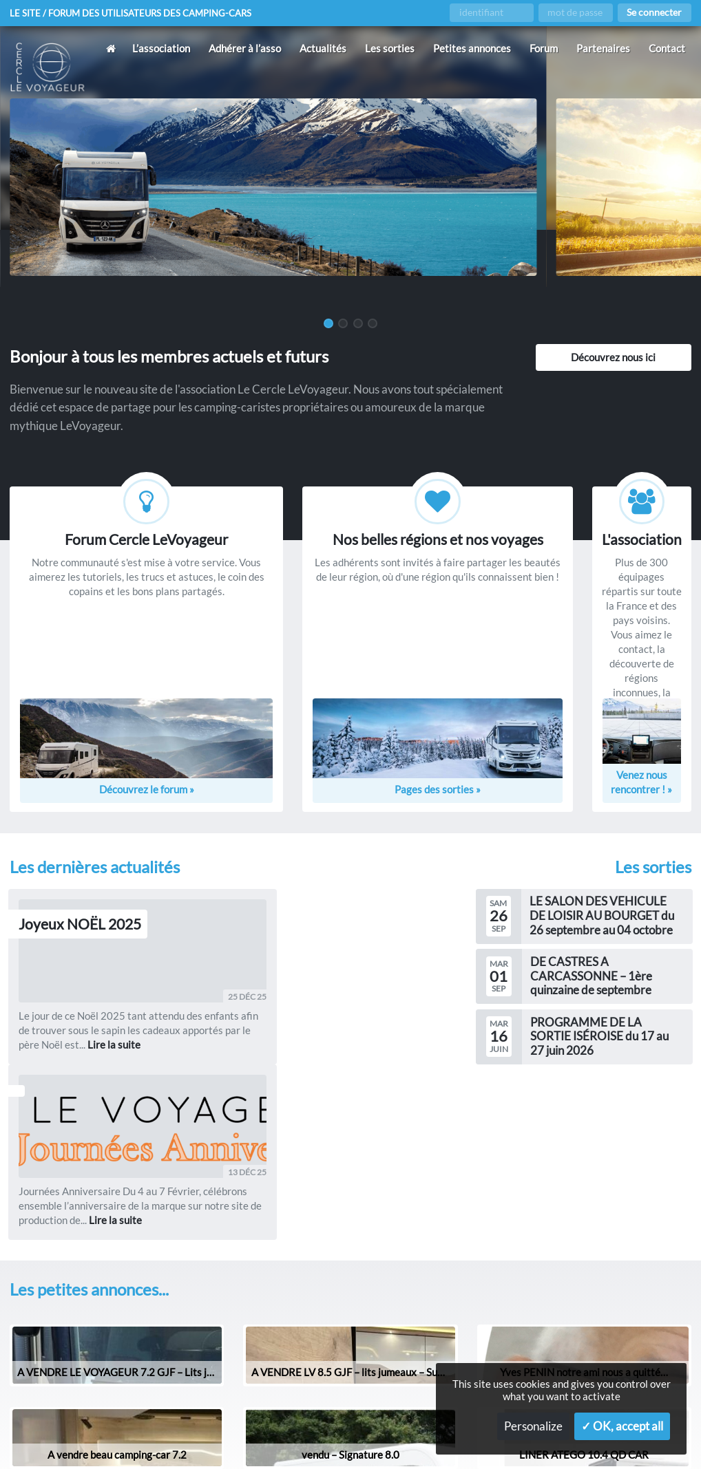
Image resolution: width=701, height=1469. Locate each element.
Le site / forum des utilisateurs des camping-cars (137, 13)
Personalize (533, 1426)
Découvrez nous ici (613, 357)
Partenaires (603, 48)
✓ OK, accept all (622, 1426)
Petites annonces (472, 48)
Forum (544, 48)
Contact (667, 48)
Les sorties (390, 48)
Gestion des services (415, 1435)
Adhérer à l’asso (245, 48)
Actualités (323, 48)
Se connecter (654, 12)
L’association (161, 48)
